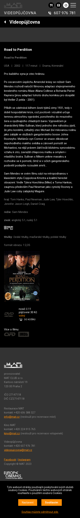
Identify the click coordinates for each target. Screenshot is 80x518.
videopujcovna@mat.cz (18, 450)
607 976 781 (65, 13)
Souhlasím (51, 502)
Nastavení (27, 502)
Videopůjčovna (22, 22)
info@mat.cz (12, 416)
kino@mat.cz (12, 433)
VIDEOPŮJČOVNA (20, 13)
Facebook (10, 459)
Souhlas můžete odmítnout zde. (40, 511)
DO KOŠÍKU (29, 319)
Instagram (24, 459)
